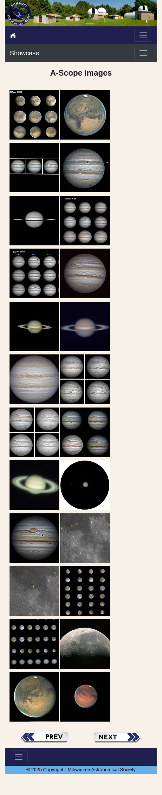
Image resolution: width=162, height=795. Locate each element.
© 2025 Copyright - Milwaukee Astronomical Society (81, 769)
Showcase (24, 53)
